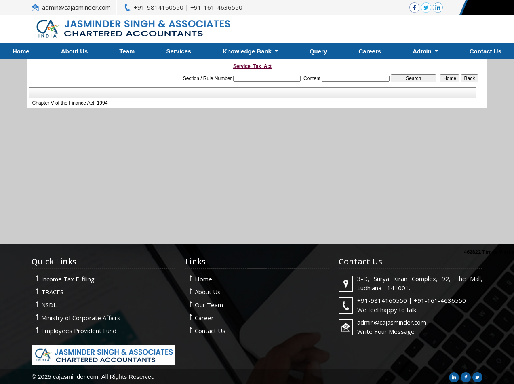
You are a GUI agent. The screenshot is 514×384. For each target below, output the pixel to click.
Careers (369, 51)
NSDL (49, 305)
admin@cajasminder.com (76, 7)
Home (203, 279)
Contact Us (210, 331)
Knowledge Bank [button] (248, 51)
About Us (74, 51)
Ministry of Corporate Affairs (80, 318)
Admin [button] (423, 51)
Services (178, 51)
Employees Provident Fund (78, 331)
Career (204, 318)
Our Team (209, 305)
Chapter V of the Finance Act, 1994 (70, 103)
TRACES (52, 292)
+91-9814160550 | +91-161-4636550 (188, 7)
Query (318, 51)
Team (127, 51)
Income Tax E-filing (68, 279)
